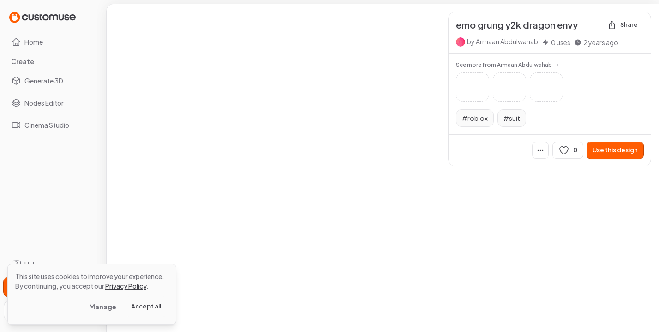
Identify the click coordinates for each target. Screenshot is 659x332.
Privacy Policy (125, 286)
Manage (102, 306)
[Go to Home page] (42, 17)
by (502, 41)
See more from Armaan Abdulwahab (507, 64)
